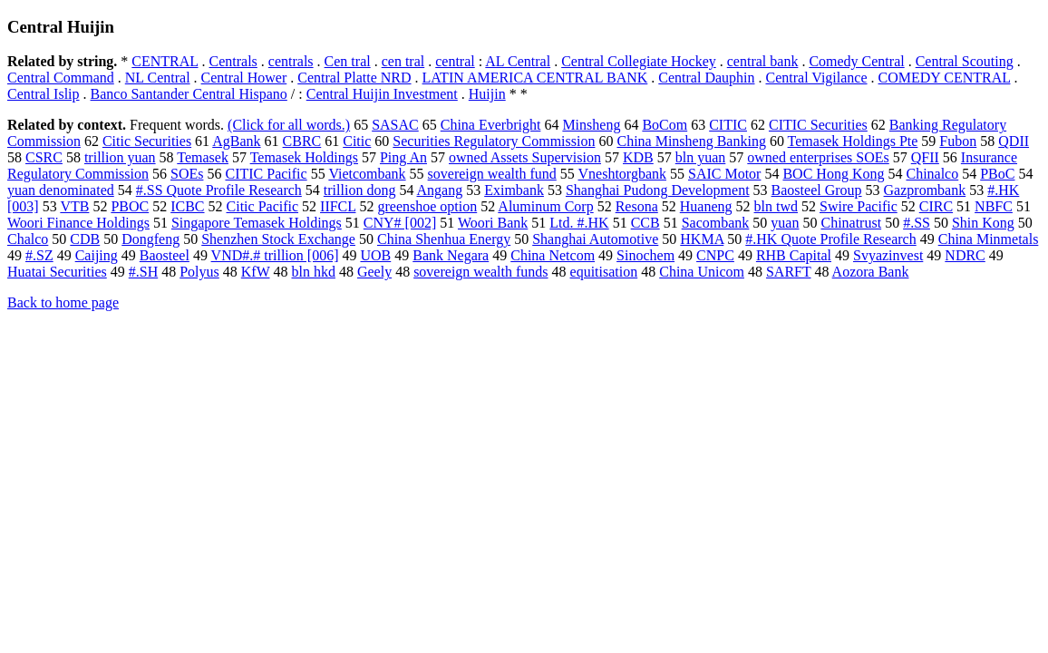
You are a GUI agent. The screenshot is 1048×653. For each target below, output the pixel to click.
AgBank (236, 141)
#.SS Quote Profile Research (219, 190)
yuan (785, 222)
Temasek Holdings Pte (853, 141)
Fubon (957, 141)
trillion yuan (120, 157)
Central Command (60, 77)
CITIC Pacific (265, 173)
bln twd (776, 206)
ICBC (187, 206)
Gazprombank (925, 190)
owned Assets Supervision (525, 157)
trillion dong (360, 190)
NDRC (965, 255)
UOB (375, 255)
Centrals (233, 61)
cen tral (403, 61)
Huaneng (706, 206)
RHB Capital (793, 255)
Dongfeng (150, 239)
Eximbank (514, 190)
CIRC (936, 206)
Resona (637, 206)
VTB (74, 206)
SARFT (788, 271)
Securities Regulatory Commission (494, 141)
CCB (645, 222)
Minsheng (591, 124)
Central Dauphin (706, 77)
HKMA (701, 239)
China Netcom (552, 255)
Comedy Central (856, 61)
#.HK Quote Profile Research (830, 239)
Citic (357, 141)
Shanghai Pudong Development (658, 190)
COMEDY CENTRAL (944, 77)
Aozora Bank (870, 271)
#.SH (143, 271)
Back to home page (63, 302)
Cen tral (348, 61)
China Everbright (491, 124)
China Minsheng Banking (690, 141)
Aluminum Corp (545, 206)
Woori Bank (493, 222)
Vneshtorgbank (622, 173)
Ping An (403, 157)
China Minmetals (988, 239)
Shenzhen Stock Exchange (278, 239)
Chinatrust (850, 222)
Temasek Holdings (304, 157)
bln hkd (313, 271)
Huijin (487, 94)
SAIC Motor (724, 173)
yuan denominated (60, 190)
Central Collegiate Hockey (638, 61)
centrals (291, 61)
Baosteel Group (816, 190)
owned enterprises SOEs (817, 157)
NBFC (994, 206)
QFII (925, 157)
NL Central (157, 77)
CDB (85, 239)
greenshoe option (427, 206)
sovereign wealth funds (480, 271)
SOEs (186, 173)
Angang (440, 190)
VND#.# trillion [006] (275, 255)
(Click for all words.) (289, 124)
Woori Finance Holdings (78, 222)
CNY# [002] (400, 222)
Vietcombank (366, 173)
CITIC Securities (818, 124)
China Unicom (701, 271)
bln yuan (700, 157)
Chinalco (932, 173)
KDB (638, 157)
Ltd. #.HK (578, 222)
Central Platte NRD (354, 77)
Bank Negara (450, 255)
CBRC (302, 141)
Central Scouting (965, 61)
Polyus (199, 271)
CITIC (728, 124)
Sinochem (645, 255)
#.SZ (39, 255)
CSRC (44, 157)
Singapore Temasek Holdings (256, 222)
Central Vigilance (817, 77)
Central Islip (43, 94)
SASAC (395, 124)
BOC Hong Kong (833, 173)
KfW (255, 271)
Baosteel (164, 255)
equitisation (604, 271)
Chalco (27, 239)
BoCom (664, 124)
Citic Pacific (263, 206)
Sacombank (716, 222)
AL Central (517, 61)
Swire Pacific (859, 206)
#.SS (916, 222)
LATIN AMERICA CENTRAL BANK (535, 77)
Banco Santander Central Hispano (189, 94)
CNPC (715, 255)
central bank (763, 61)
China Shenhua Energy (443, 239)
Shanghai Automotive (595, 239)
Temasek (202, 157)
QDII (1013, 141)
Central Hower (244, 77)
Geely (374, 271)
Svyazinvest (888, 255)
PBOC (130, 206)
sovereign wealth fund (492, 173)
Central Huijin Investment (382, 94)
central (455, 61)
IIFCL (337, 206)
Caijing (96, 255)
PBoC (997, 173)
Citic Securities (146, 141)
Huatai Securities (57, 271)
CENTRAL (164, 61)
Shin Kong (983, 222)
